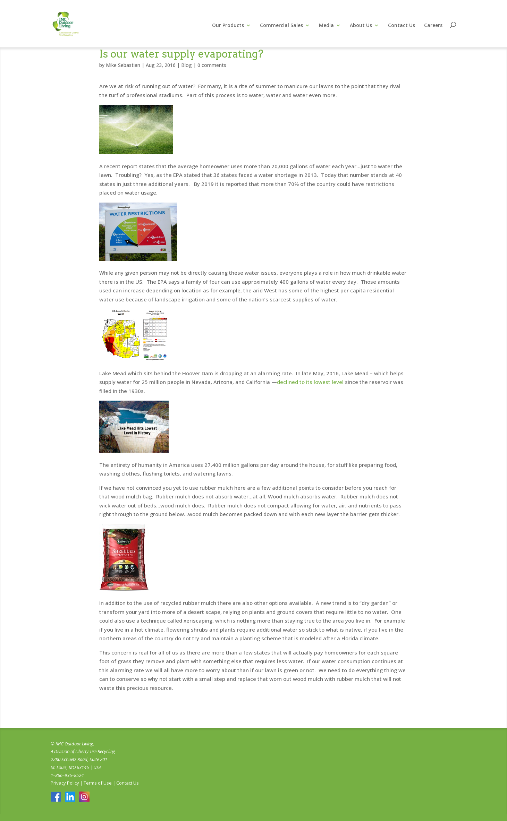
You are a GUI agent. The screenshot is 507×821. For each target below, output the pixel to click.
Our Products (228, 25)
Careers (433, 25)
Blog (186, 65)
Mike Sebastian (123, 65)
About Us (361, 25)
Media (326, 25)
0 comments (211, 65)
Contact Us (401, 25)
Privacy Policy (65, 783)
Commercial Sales (281, 25)
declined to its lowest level (310, 381)
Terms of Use (98, 783)
